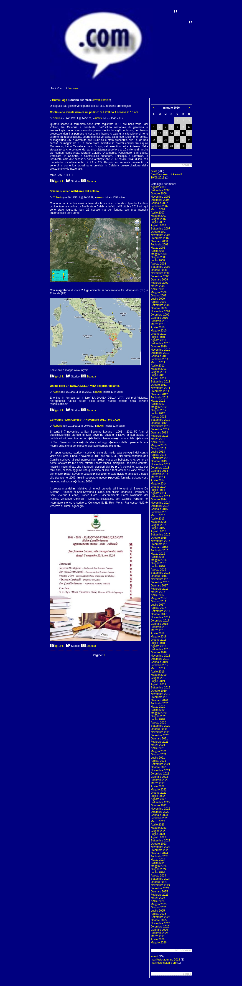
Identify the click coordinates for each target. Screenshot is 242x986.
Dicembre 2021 (160, 773)
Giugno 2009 (158, 295)
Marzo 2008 (158, 247)
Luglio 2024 (158, 872)
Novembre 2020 (160, 732)
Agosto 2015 (158, 531)
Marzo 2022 (158, 783)
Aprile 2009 (158, 289)
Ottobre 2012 (159, 423)
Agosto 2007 (158, 225)
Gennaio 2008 (159, 241)
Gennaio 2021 (159, 738)
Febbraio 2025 (159, 894)
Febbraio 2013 (159, 435)
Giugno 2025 (158, 907)
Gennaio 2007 (159, 203)
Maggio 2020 (158, 713)
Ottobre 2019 (159, 690)
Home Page (59, 100)
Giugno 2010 (158, 333)
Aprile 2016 (158, 556)
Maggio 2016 (158, 560)
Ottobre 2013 (159, 461)
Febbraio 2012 (159, 397)
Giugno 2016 (158, 563)
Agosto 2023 (158, 837)
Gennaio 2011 (159, 356)
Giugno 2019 (158, 678)
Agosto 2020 (158, 722)
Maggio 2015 (158, 521)
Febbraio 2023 (159, 818)
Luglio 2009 (158, 298)
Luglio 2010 (158, 337)
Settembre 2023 (160, 840)
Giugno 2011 (158, 372)
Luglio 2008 (158, 260)
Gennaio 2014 (159, 470)
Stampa (88, 181)
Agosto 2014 (158, 493)
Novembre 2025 (160, 923)
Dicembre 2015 (160, 544)
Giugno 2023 (158, 831)
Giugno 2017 (158, 601)
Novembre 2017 (160, 617)
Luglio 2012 (158, 413)
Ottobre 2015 (159, 537)
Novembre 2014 (160, 502)
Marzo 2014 (158, 477)
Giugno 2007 (158, 219)
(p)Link (57, 181)
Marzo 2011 (158, 362)
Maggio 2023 (158, 827)
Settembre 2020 (160, 725)
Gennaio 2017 (159, 585)
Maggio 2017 (158, 598)
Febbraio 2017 (159, 588)
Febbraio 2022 (159, 780)
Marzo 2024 (158, 859)
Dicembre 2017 (160, 620)
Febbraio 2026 (159, 933)
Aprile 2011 (158, 365)
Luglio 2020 (158, 719)
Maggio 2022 (158, 789)
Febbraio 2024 (159, 856)
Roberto (58, 197)
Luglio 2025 (158, 910)
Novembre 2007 (160, 235)
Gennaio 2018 (159, 623)
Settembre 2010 (160, 343)
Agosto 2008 (158, 263)
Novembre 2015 (160, 541)
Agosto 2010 (158, 340)
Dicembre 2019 (160, 697)
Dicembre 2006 (160, 199)
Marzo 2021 (158, 745)
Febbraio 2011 (159, 359)
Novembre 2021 (160, 770)
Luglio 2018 (158, 643)
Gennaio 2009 (159, 279)
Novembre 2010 (160, 349)
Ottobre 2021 (159, 767)
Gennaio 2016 (159, 547)
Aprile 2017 (158, 595)
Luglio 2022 (158, 795)
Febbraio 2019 (159, 665)
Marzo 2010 (158, 324)
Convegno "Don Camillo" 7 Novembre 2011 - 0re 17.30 (85, 419)
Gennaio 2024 (159, 853)
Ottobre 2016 (159, 576)
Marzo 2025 (158, 897)
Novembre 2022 (160, 808)
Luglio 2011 (158, 375)
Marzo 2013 (158, 439)
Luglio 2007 (158, 222)
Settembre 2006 (160, 190)
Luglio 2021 (158, 757)
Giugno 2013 (158, 448)
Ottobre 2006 (159, 193)
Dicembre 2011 (160, 391)
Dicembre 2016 (160, 582)
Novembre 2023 (160, 846)
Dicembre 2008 (160, 276)
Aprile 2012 (158, 403)
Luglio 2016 (158, 566)
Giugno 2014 (158, 486)
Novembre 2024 (160, 885)
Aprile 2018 (158, 633)
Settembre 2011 (160, 381)
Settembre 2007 (160, 228)
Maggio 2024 (158, 866)
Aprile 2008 (158, 250)
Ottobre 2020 (159, 729)
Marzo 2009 (158, 286)
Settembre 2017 (160, 611)
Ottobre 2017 (159, 614)
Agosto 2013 (158, 454)
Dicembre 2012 (160, 429)
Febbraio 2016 (159, 550)
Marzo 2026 (158, 936)
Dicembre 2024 (160, 888)
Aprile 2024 (158, 862)
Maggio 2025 (158, 904)
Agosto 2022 (158, 799)
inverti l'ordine (101, 100)
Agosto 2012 (158, 416)
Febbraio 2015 (159, 512)
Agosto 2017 (158, 607)
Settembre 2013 (160, 458)
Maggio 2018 (158, 636)
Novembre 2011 (160, 388)
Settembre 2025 (160, 917)
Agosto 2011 (158, 378)
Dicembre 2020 (160, 735)
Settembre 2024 (160, 878)
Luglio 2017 (158, 604)
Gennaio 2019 (159, 662)
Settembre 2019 (160, 687)
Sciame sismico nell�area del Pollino (74, 191)
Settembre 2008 (160, 266)
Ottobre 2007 (159, 231)
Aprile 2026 (158, 939)
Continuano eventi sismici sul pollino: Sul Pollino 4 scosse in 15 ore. (94, 112)
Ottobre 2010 (159, 346)
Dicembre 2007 (160, 238)
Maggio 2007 (158, 215)
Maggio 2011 (158, 368)
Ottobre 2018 (159, 652)
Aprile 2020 (158, 709)
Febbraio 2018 (159, 627)
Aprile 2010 (158, 327)
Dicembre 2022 (160, 811)
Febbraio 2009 (159, 282)
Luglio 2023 (158, 834)
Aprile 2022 (158, 786)
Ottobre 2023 (159, 843)
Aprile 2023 (158, 824)
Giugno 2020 (158, 716)
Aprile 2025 (158, 901)
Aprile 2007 (158, 212)
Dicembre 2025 (160, 926)
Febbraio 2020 (159, 703)
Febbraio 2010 (159, 321)
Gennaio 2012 (159, 394)
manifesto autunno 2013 (165, 959)
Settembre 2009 (160, 305)
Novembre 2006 (160, 196)
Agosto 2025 (158, 913)
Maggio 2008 (158, 254)
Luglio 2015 (158, 528)
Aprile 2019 (158, 671)
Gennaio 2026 (159, 929)
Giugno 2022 (158, 792)
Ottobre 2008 (159, 270)
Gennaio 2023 (159, 815)
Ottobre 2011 (159, 384)
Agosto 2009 (158, 301)
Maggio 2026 (158, 942)
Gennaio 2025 (159, 891)
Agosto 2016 (158, 569)
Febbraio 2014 (159, 474)
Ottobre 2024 (159, 882)
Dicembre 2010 (160, 352)
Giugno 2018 (158, 639)
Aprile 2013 (158, 442)
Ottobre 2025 (159, 920)
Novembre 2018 (160, 655)
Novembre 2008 (160, 273)
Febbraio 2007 (159, 206)
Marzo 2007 (158, 209)
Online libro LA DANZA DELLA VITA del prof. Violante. (85, 385)
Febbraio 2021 (159, 741)
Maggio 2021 (158, 751)
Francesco (73, 88)
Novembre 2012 (160, 426)
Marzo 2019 (158, 668)
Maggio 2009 (158, 292)
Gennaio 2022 (159, 776)
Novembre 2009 (160, 311)
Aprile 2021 (158, 748)
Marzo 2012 (158, 400)
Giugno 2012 (158, 410)
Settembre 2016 (160, 572)
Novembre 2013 (160, 464)
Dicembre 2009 (160, 314)
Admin (57, 118)
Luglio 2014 (158, 490)
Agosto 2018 (158, 646)
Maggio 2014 (158, 483)
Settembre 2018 (160, 649)
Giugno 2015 (158, 525)
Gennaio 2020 (159, 700)
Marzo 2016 (158, 553)
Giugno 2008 (158, 257)
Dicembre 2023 (160, 850)
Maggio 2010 (158, 330)
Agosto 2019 (158, 684)
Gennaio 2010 (159, 317)
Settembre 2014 (160, 496)
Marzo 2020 (158, 706)
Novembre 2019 (160, 694)
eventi (154, 956)
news (98, 118)
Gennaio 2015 (159, 509)
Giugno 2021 (158, 754)
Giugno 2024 (158, 869)
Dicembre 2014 (160, 505)
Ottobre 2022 (159, 805)
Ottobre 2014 (159, 499)
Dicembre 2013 (160, 467)
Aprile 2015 (158, 518)
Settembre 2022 (160, 802)
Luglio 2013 (158, 451)
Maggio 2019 (158, 674)
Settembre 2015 (160, 534)
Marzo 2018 (158, 630)
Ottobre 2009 (159, 308)
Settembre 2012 (160, 419)
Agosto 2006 (158, 187)
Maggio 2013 (158, 445)
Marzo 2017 (158, 592)
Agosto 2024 (158, 875)
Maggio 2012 (158, 407)
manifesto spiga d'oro (164, 962)
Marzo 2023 (158, 821)
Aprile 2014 (158, 480)
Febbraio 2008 (159, 244)
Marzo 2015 (158, 515)
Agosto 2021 (158, 760)
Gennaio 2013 (159, 432)
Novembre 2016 (160, 579)
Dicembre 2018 (160, 658)
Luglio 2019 (158, 681)
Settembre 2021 (160, 764)
